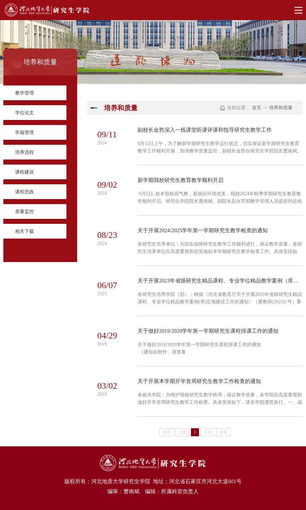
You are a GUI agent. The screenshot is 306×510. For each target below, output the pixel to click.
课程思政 (24, 191)
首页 (256, 107)
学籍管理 (24, 132)
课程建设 (24, 172)
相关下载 (24, 231)
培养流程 (24, 152)
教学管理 (24, 92)
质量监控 (24, 211)
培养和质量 (281, 107)
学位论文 (24, 112)
